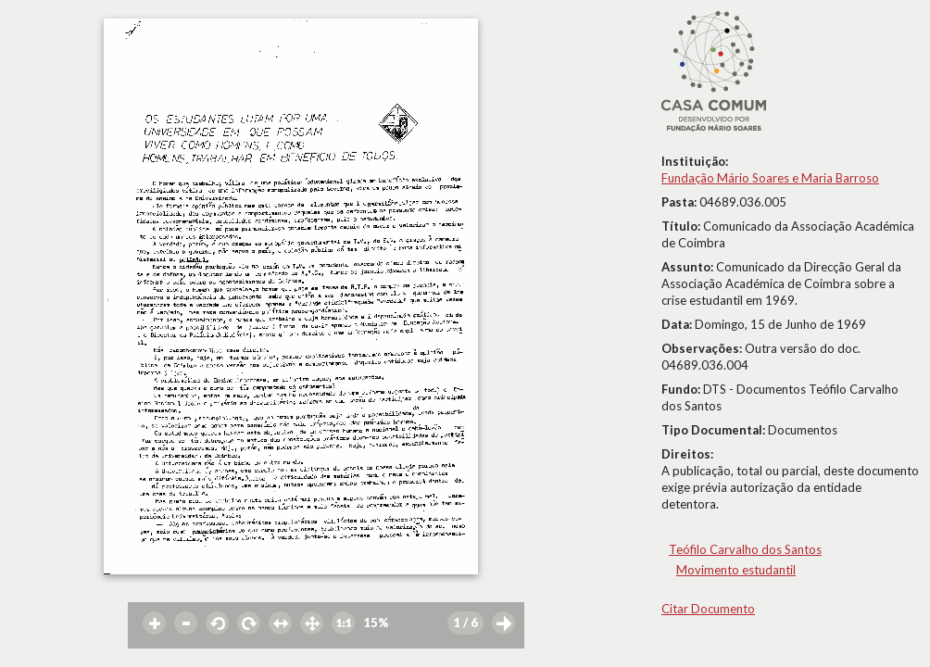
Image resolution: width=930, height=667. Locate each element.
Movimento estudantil (736, 569)
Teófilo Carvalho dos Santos (745, 549)
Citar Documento (708, 608)
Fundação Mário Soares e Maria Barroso (770, 177)
